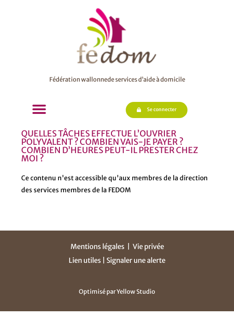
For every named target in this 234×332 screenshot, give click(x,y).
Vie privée (148, 246)
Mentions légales (97, 246)
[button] (39, 109)
